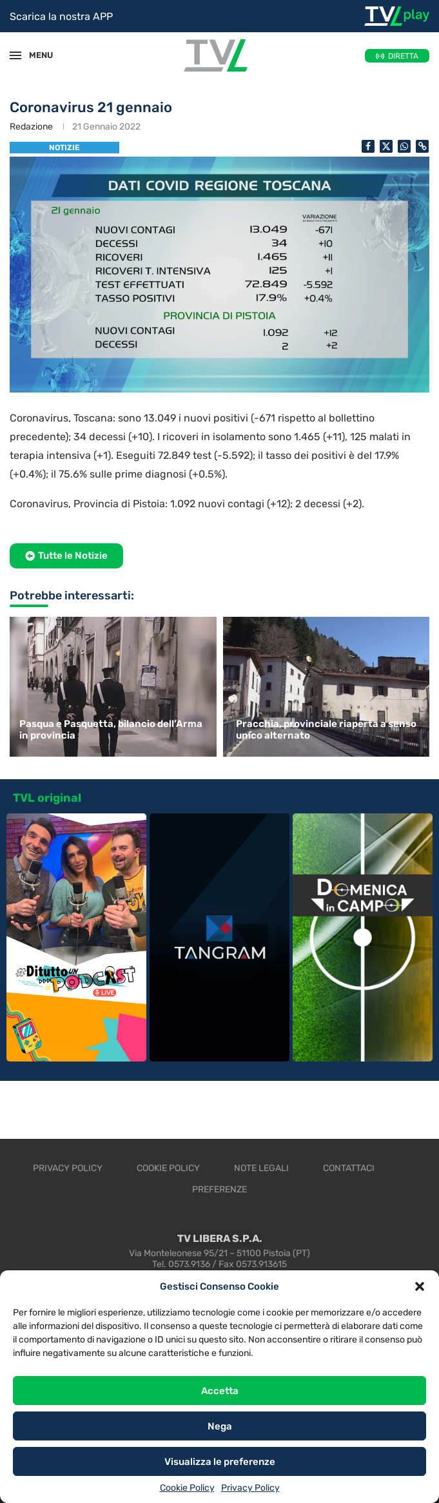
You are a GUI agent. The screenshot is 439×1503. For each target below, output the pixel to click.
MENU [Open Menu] (35, 55)
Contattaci (349, 1168)
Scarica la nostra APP (61, 16)
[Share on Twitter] (386, 146)
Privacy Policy (250, 1487)
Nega (220, 1426)
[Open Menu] (15, 55)
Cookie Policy (187, 1487)
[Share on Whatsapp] (404, 146)
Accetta (220, 1391)
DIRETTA (403, 56)
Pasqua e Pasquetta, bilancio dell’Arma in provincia (110, 729)
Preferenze (219, 1189)
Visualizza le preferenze (219, 1462)
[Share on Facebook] (368, 146)
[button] (419, 1286)
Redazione (31, 126)
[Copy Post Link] (422, 146)
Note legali (261, 1168)
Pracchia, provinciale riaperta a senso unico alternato (326, 729)
